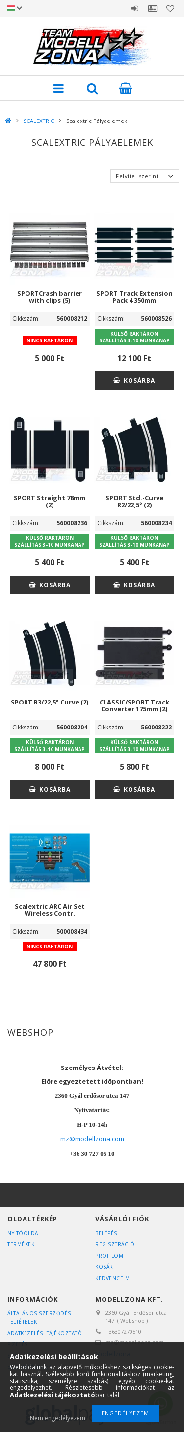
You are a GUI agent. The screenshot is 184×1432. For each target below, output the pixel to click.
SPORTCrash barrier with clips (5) (49, 297)
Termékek (20, 1244)
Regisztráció (114, 1244)
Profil (152, 8)
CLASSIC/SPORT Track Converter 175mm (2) (134, 705)
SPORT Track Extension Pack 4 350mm (134, 297)
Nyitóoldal (24, 1233)
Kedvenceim (112, 1278)
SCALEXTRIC (39, 120)
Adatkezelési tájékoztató (44, 1333)
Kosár (104, 1266)
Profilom (109, 1255)
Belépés (135, 8)
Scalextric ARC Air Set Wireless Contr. (50, 910)
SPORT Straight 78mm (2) (49, 501)
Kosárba (139, 380)
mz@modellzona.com (92, 1138)
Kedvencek (170, 8)
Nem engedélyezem (57, 1418)
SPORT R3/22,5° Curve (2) (49, 702)
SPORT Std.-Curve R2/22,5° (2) (134, 501)
